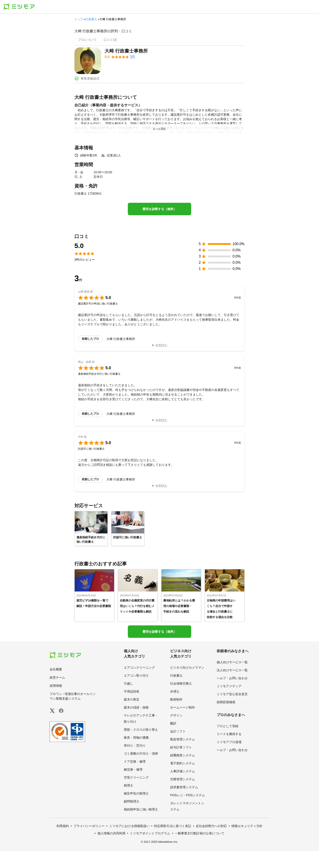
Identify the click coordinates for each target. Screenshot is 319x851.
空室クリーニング (136, 777)
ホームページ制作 (182, 707)
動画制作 (176, 699)
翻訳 (173, 723)
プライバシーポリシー (89, 826)
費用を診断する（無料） (159, 209)
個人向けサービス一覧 (232, 662)
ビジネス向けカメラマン (187, 667)
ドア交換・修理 (135, 761)
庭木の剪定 (131, 699)
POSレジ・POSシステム (187, 795)
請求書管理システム (184, 787)
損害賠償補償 (226, 702)
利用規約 (62, 826)
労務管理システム (182, 779)
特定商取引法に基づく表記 (172, 826)
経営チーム (57, 677)
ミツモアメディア (229, 686)
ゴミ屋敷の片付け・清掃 (141, 753)
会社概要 (56, 669)
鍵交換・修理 (133, 769)
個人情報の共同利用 (111, 833)
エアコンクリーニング (139, 667)
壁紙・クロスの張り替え (141, 729)
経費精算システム (182, 755)
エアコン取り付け (136, 675)
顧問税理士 (131, 801)
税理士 (128, 785)
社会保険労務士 (181, 683)
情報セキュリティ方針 (247, 826)
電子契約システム (182, 763)
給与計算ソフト (181, 747)
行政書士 (91, 19)
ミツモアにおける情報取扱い (129, 826)
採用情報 (56, 685)
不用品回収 (131, 691)
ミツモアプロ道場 (229, 742)
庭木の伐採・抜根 (136, 707)
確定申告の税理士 (136, 793)
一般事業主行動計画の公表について (199, 833)
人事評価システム (182, 771)
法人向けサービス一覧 (232, 670)
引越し (128, 683)
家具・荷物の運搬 (136, 737)
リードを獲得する (229, 734)
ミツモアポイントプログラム (150, 833)
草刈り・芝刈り (135, 745)
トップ (78, 19)
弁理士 (174, 691)
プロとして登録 (227, 726)
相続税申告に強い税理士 (141, 809)
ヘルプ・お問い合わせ (232, 678)
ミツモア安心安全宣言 (232, 694)
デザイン (176, 715)
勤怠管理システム (182, 739)
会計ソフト (178, 731)
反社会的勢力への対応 (211, 826)
